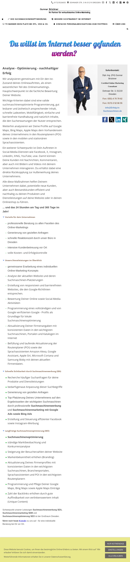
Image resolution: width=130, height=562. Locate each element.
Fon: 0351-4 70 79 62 (112, 99)
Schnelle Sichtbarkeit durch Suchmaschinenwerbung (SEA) (33, 371)
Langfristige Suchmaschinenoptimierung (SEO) (27, 431)
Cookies (68, 543)
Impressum (7, 543)
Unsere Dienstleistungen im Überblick (23, 260)
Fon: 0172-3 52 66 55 (112, 103)
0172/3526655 (58, 2)
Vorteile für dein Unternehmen (20, 217)
